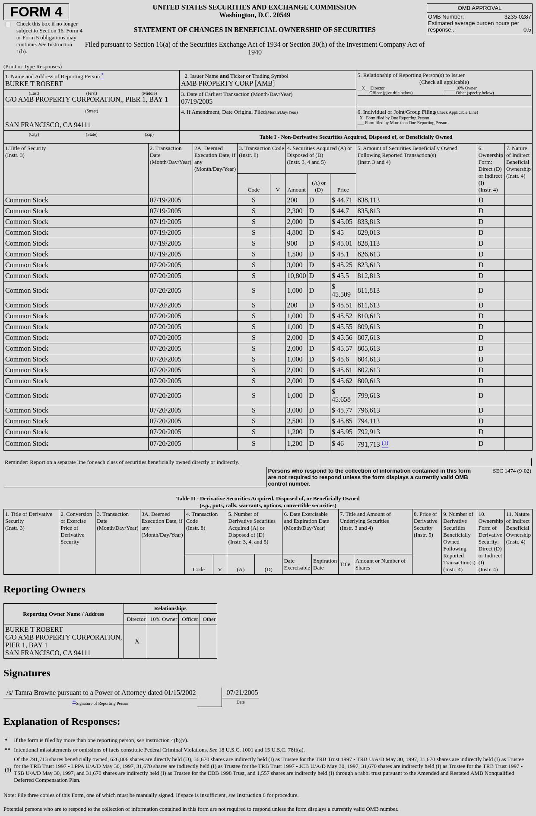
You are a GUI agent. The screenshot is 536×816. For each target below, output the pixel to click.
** (74, 702)
